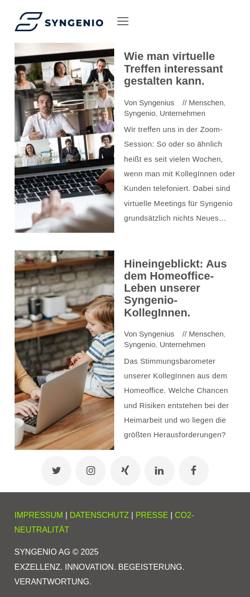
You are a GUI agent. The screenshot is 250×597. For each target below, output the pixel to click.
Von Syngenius (150, 102)
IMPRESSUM (39, 515)
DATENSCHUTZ (99, 515)
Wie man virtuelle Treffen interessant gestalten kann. (173, 68)
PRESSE (151, 515)
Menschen (206, 102)
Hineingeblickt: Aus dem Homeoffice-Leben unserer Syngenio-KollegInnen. (175, 288)
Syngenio (140, 113)
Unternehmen (182, 113)
